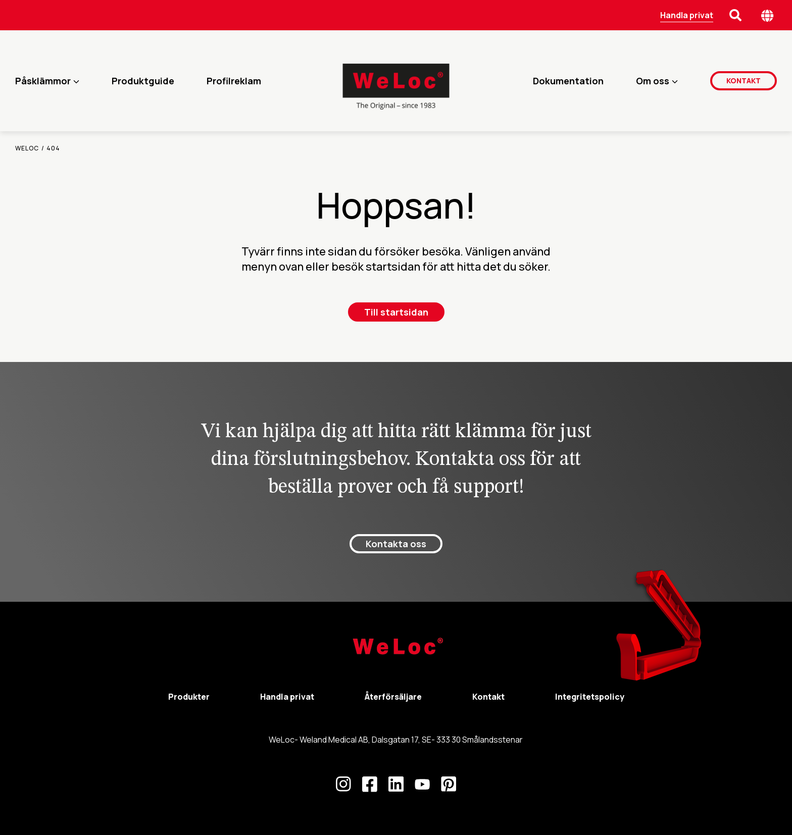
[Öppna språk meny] (767, 15)
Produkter (189, 696)
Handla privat (686, 15)
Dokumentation (568, 81)
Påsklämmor (43, 81)
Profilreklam (234, 81)
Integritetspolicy (589, 696)
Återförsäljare (393, 696)
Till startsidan (396, 312)
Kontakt (743, 80)
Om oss (652, 81)
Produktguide (143, 81)
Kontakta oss (396, 544)
